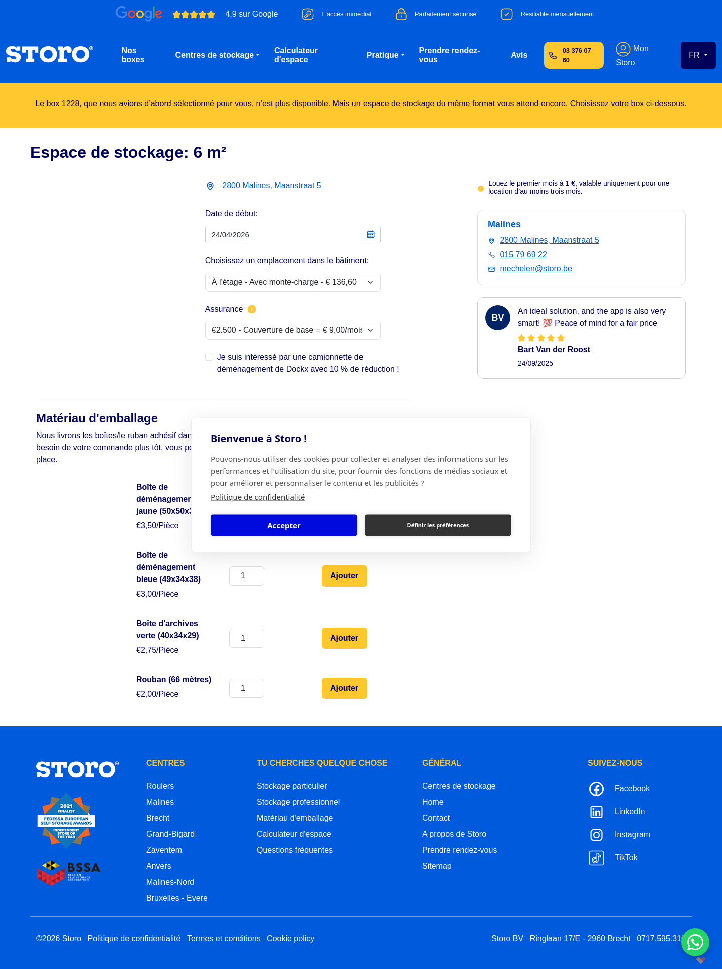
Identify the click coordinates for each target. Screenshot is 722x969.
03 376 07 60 (577, 55)
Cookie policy (290, 938)
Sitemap (437, 866)
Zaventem (164, 850)
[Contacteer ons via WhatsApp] (695, 942)
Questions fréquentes (295, 850)
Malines (160, 802)
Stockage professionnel (298, 802)
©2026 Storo (58, 938)
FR (695, 55)
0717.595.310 (661, 938)
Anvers (158, 866)
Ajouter (344, 575)
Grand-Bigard (170, 834)
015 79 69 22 (523, 254)
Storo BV (507, 938)
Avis (519, 55)
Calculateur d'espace (296, 55)
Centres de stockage (214, 55)
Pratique (383, 55)
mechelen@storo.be (536, 268)
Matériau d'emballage (295, 818)
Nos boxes (132, 55)
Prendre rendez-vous (449, 55)
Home (433, 802)
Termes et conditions (224, 938)
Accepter (283, 525)
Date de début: (231, 213)
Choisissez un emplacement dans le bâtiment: (287, 260)
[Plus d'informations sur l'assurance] (252, 309)
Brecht (157, 818)
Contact (436, 818)
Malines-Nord (170, 882)
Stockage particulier (292, 786)
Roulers (160, 786)
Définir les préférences (438, 525)
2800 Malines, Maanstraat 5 (271, 185)
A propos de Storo (454, 834)
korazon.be (685, 960)
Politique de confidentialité (258, 496)
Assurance (231, 309)
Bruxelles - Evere (177, 898)
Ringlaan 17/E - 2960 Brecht (580, 938)
